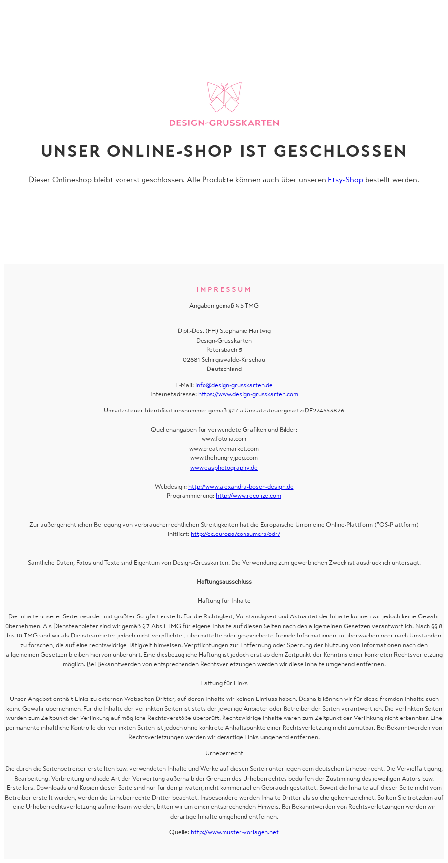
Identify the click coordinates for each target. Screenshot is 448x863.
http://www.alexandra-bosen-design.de (241, 486)
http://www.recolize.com (248, 496)
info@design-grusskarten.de (234, 385)
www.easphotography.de (224, 467)
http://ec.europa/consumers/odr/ (235, 534)
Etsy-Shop (345, 179)
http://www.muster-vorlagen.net (235, 832)
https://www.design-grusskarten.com (248, 394)
